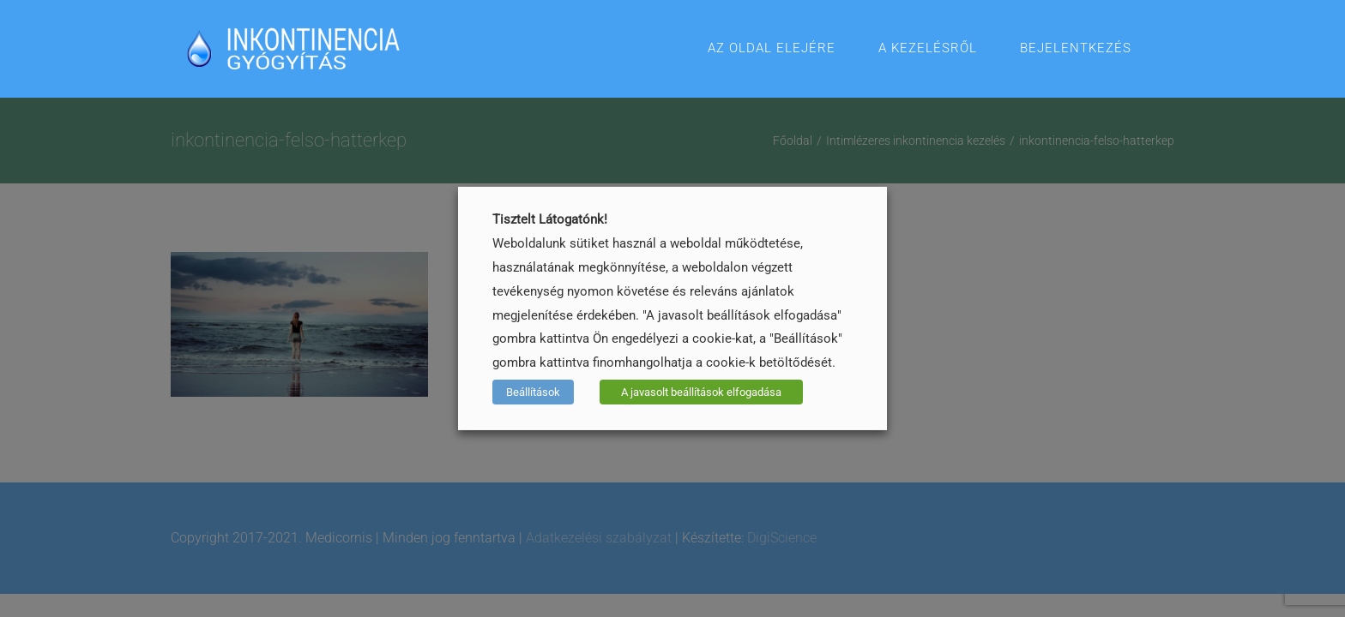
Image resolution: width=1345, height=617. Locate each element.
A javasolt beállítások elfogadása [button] (701, 392)
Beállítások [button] (533, 392)
